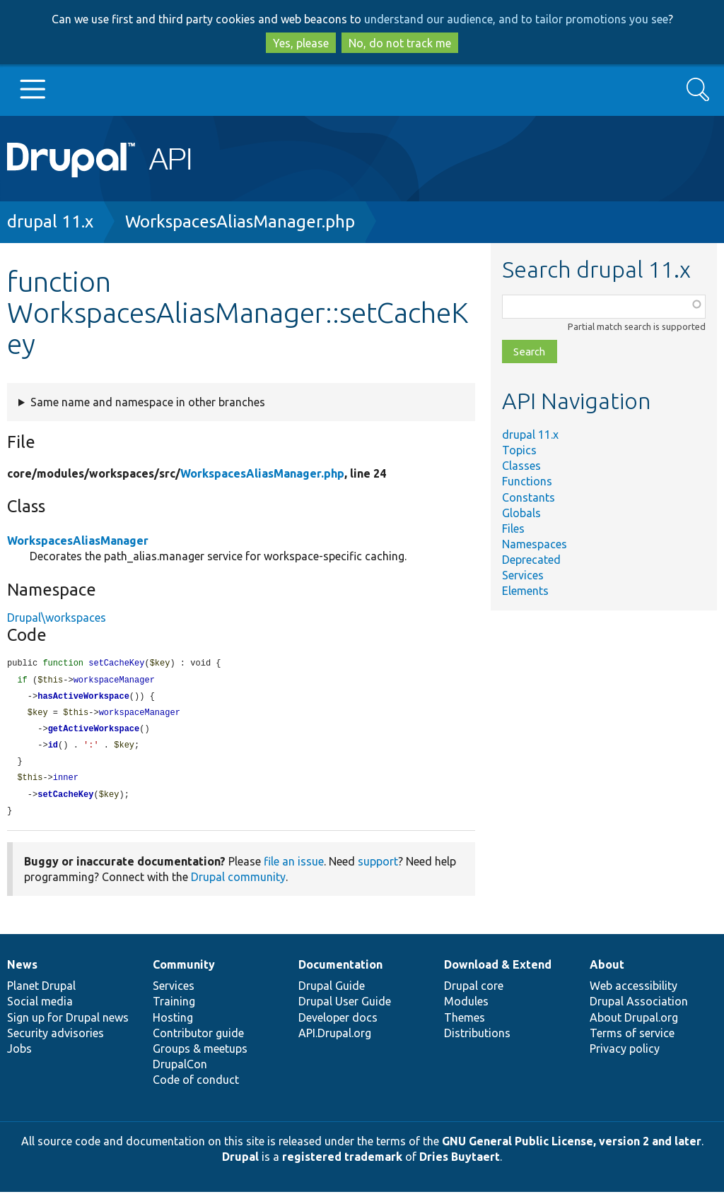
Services (523, 575)
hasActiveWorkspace (83, 698)
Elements (525, 590)
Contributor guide (198, 1040)
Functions (527, 481)
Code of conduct (196, 1086)
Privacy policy (625, 1055)
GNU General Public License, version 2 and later (571, 1148)
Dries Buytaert (459, 1163)
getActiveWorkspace (94, 732)
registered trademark (342, 1163)
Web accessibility (633, 992)
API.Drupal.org (334, 1040)
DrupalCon (180, 1071)
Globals (521, 513)
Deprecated (531, 559)
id (53, 749)
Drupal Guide (331, 992)
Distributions (477, 1040)
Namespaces (534, 544)
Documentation (340, 971)
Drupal (240, 1163)
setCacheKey (65, 801)
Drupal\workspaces (56, 617)
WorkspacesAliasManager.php (240, 221)
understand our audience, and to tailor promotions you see (516, 19)
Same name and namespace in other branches (147, 402)
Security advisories (55, 1040)
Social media (40, 1008)
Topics (519, 450)
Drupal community (238, 884)
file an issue (294, 868)
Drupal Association (639, 1008)
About (607, 971)
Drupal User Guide (344, 1008)
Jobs (19, 1055)
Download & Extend (497, 971)
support (378, 868)
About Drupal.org (634, 1024)
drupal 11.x (50, 221)
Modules (466, 1008)
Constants (528, 497)
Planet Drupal (41, 992)
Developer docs (338, 1024)
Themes (464, 1024)
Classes (521, 465)
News (22, 971)
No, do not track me (400, 43)
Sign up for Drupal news (68, 1024)
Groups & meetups (200, 1055)
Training (174, 1008)
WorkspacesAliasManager (77, 540)
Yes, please (301, 43)
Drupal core (473, 992)
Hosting (173, 1024)
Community (184, 971)
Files (513, 528)
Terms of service (632, 1040)
